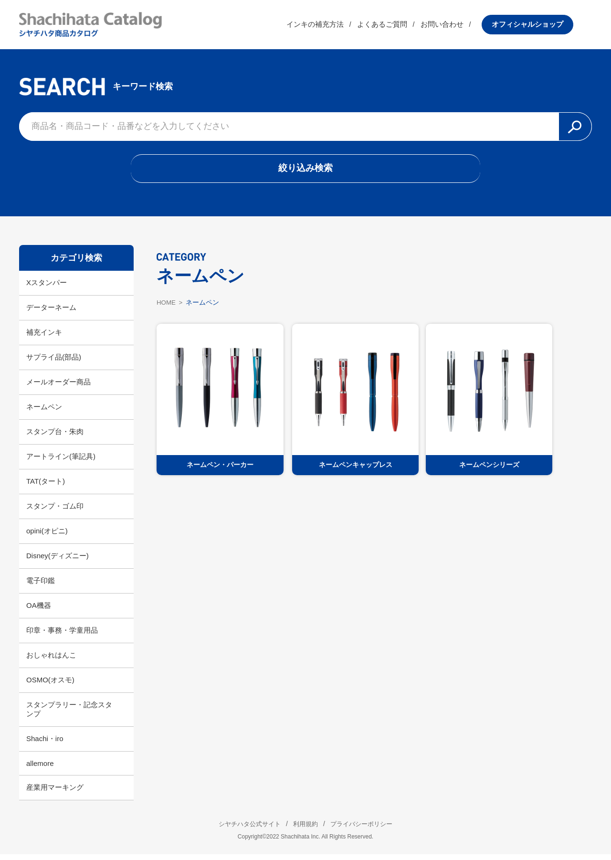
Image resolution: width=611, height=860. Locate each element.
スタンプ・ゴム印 (55, 512)
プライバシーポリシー (367, 829)
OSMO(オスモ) (50, 685)
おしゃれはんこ (51, 661)
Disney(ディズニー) (57, 561)
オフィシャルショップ (546, 26)
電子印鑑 (40, 586)
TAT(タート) (45, 487)
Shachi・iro (44, 744)
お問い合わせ (460, 26)
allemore (40, 769)
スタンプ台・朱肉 (55, 437)
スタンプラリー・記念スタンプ (69, 714)
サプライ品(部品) (53, 363)
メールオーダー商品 (58, 387)
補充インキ (44, 338)
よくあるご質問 (401, 26)
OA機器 (38, 611)
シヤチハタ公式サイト (243, 829)
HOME (167, 307)
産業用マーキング (55, 793)
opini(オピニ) (47, 536)
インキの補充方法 (333, 26)
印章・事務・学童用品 (62, 636)
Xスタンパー (46, 288)
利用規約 (305, 829)
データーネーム (51, 313)
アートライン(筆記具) (60, 462)
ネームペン (44, 412)
